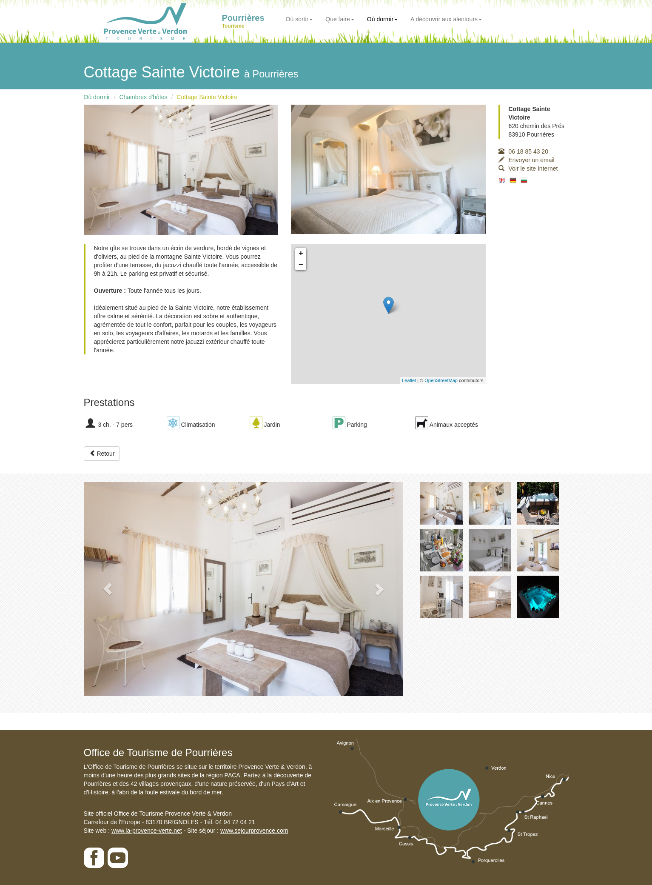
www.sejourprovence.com (254, 830)
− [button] (301, 265)
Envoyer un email (526, 160)
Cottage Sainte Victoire (207, 97)
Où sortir (299, 19)
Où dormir (382, 19)
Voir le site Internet (528, 168)
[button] (108, 589)
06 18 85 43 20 (523, 151)
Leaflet (409, 380)
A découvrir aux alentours (446, 19)
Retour (102, 453)
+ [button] (301, 253)
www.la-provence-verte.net (146, 830)
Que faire (339, 19)
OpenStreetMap (441, 380)
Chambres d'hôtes (143, 97)
